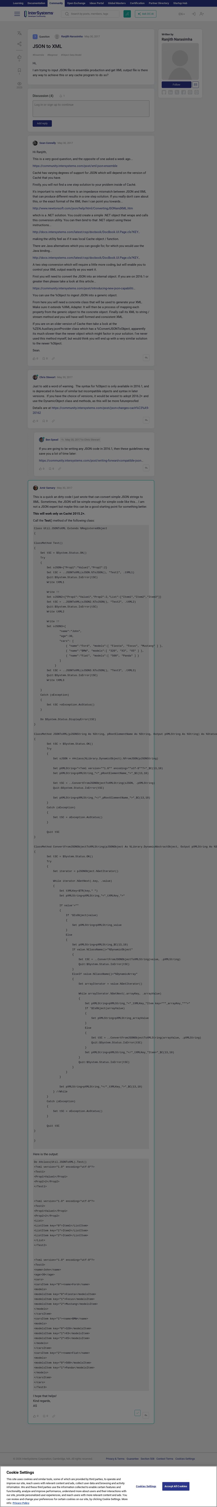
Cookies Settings (146, 1487)
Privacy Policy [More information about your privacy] (21, 1504)
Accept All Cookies (176, 1487)
